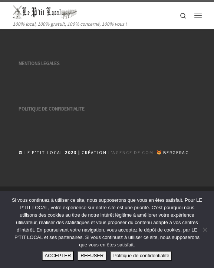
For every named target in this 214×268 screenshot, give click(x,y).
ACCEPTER (58, 255)
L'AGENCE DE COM (131, 152)
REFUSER (91, 255)
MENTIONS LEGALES (39, 63)
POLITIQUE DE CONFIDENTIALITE (52, 109)
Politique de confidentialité (141, 255)
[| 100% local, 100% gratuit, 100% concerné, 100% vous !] (45, 11)
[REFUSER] (204, 229)
